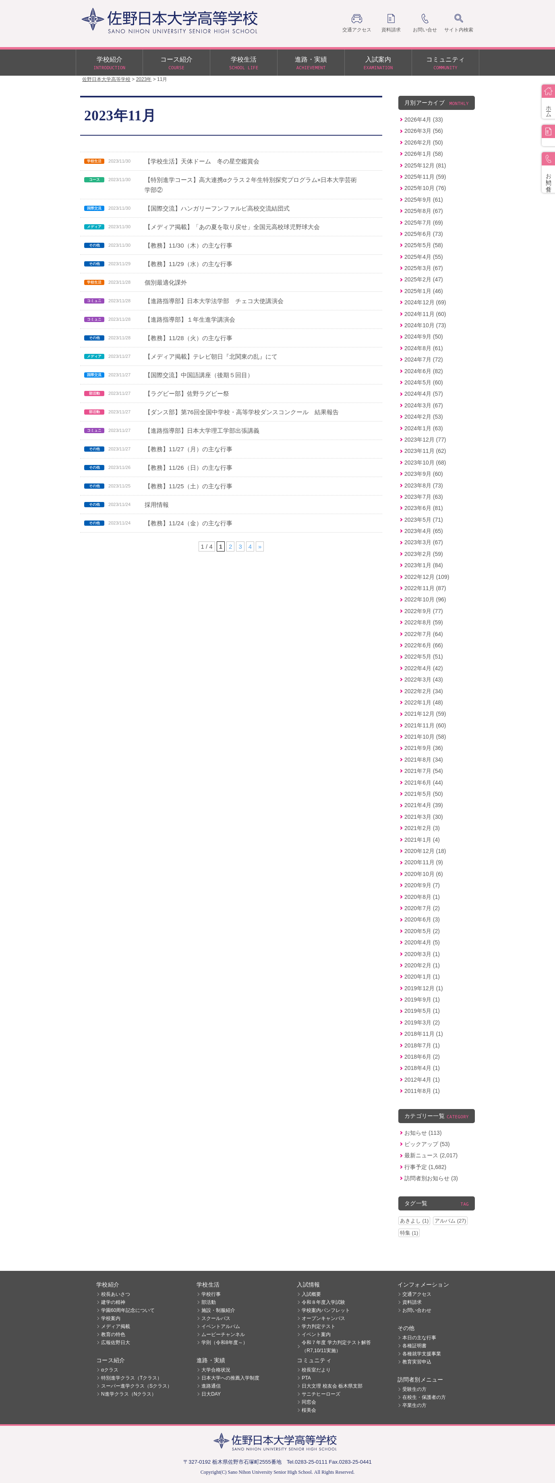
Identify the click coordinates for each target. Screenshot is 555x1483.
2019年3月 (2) (422, 1022)
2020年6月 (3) (422, 919)
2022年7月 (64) (423, 634)
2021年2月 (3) (422, 828)
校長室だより (316, 1370)
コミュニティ (445, 63)
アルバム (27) (450, 1221)
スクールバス (215, 1318)
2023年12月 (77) (425, 439)
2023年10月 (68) (425, 462)
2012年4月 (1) (422, 1079)
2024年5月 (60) (423, 382)
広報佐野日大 (115, 1342)
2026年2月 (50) (423, 142)
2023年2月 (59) (423, 554)
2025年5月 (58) (423, 245)
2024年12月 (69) (425, 302)
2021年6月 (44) (423, 782)
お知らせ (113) (423, 1133)
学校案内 (110, 1318)
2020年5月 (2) (422, 931)
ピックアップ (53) (427, 1144)
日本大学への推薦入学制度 (230, 1378)
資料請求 (412, 1302)
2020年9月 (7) (422, 885)
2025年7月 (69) (423, 222)
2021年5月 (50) (423, 794)
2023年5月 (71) (423, 519)
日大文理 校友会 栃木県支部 (332, 1386)
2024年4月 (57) (423, 393)
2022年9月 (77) (423, 611)
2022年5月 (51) (423, 656)
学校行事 (211, 1294)
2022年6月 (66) (423, 645)
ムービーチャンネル (223, 1334)
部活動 (208, 1302)
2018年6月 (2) (422, 1056)
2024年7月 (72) (423, 359)
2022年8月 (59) (423, 622)
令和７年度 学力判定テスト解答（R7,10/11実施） (336, 1346)
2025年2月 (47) (423, 279)
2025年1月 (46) (423, 291)
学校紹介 (109, 63)
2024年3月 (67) (423, 405)
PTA (306, 1378)
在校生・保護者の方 (424, 1397)
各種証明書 (414, 1346)
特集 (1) (409, 1233)
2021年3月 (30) (423, 817)
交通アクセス (416, 1294)
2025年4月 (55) (423, 257)
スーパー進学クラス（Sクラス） (136, 1386)
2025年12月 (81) (425, 165)
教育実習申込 (416, 1362)
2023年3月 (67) (423, 542)
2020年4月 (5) (422, 942)
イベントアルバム (220, 1326)
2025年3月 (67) (423, 268)
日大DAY (211, 1394)
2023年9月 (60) (423, 474)
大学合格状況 (215, 1370)
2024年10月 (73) (425, 325)
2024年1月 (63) (423, 428)
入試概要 (311, 1294)
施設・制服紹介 (218, 1310)
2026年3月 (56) (423, 131)
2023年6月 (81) (423, 508)
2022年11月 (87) (425, 588)
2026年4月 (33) (423, 119)
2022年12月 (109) (426, 577)
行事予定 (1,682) (425, 1167)
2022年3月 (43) (423, 679)
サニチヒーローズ (321, 1394)
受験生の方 (414, 1389)
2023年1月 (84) (423, 565)
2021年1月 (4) (422, 840)
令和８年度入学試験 (323, 1302)
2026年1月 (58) (423, 154)
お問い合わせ (416, 1310)
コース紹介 (176, 63)
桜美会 (309, 1410)
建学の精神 (113, 1302)
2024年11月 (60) (425, 314)
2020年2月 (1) (422, 965)
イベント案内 (316, 1334)
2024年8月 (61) (423, 348)
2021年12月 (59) (425, 714)
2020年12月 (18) (425, 851)
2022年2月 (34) (423, 691)
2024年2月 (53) (423, 416)
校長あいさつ (115, 1294)
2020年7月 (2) (422, 908)
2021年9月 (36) (423, 748)
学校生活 (243, 63)
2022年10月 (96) (425, 599)
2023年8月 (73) (423, 485)
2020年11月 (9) (423, 862)
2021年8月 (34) (423, 759)
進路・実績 (311, 63)
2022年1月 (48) (423, 702)
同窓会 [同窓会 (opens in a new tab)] (309, 1402)
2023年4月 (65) (423, 531)
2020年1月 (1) (422, 976)
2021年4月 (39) (423, 805)
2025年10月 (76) (425, 188)
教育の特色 (113, 1334)
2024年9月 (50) (423, 336)
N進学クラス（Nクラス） (128, 1394)
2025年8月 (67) (423, 211)
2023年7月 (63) (423, 497)
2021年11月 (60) (425, 725)
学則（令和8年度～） (224, 1342)
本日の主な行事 (419, 1337)
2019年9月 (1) (422, 999)
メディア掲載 (115, 1326)
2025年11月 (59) (425, 176)
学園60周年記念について (128, 1310)
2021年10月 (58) (425, 736)
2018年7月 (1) (422, 1045)
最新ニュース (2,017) (431, 1155)
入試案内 (378, 63)
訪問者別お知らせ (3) (431, 1178)
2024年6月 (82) (423, 371)
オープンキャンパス (323, 1318)
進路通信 (211, 1386)
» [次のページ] (259, 546)
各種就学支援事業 (421, 1354)
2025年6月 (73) (423, 234)
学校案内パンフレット (326, 1310)
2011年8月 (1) (422, 1091)
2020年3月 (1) (422, 954)
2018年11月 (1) (423, 1034)
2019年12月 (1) (423, 988)
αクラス (109, 1370)
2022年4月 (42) (423, 668)
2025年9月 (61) (423, 199)
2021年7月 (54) (423, 771)
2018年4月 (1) (422, 1068)
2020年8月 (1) (422, 897)
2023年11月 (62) (425, 451)
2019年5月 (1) (422, 1011)
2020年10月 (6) (423, 874)
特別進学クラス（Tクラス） (131, 1378)
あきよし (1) (414, 1221)
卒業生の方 (414, 1405)
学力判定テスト (318, 1326)
